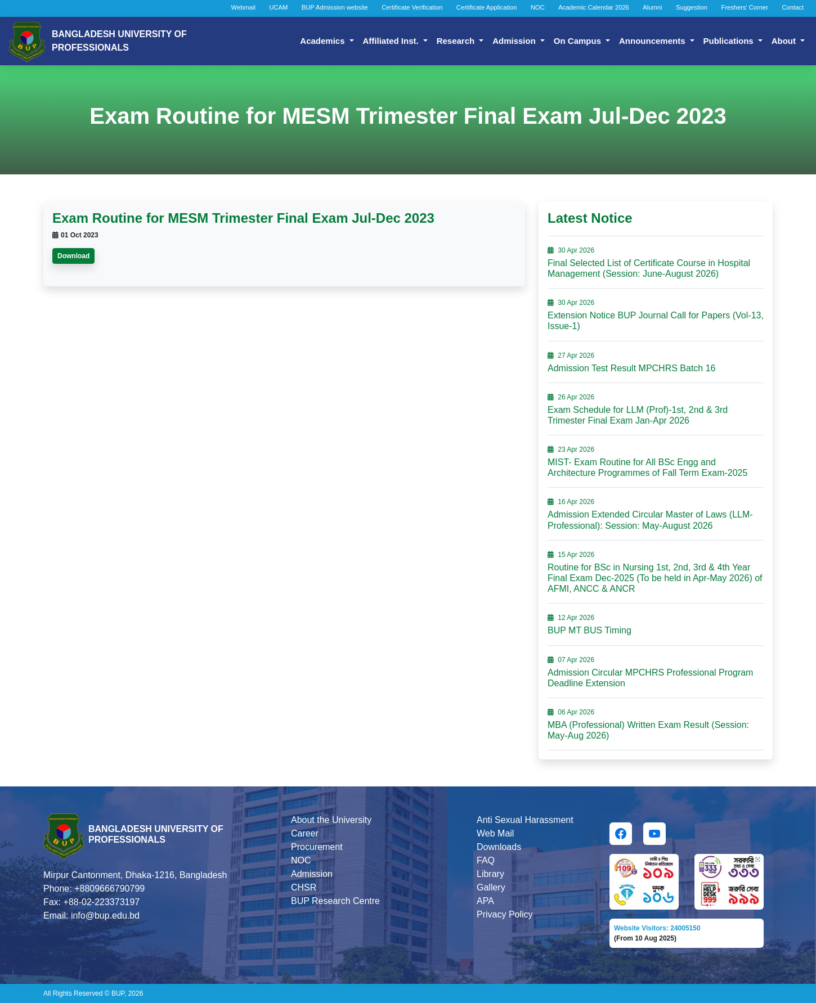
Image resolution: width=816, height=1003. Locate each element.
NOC (538, 7)
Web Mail (495, 833)
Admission (515, 41)
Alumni (652, 7)
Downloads (499, 847)
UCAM (278, 7)
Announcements (653, 41)
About (785, 41)
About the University (331, 820)
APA (485, 901)
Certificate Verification (412, 7)
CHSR (303, 887)
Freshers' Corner (744, 7)
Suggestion (691, 7)
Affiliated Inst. (392, 41)
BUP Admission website (335, 7)
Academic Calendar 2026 (593, 7)
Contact (793, 7)
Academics (323, 41)
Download (73, 256)
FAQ (486, 860)
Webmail (243, 7)
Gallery (491, 887)
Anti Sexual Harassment (525, 820)
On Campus (578, 41)
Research (457, 41)
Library (490, 874)
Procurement (317, 847)
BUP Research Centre (335, 901)
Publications (729, 41)
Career (305, 833)
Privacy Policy (505, 914)
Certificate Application (486, 7)
